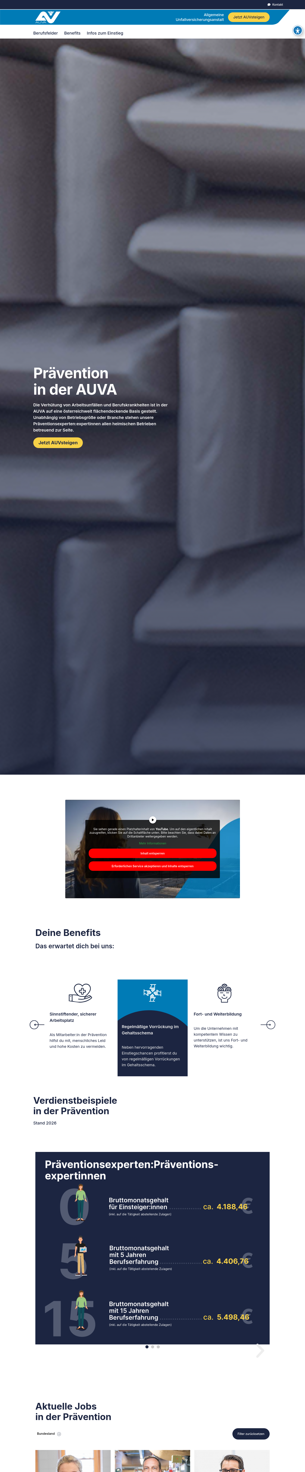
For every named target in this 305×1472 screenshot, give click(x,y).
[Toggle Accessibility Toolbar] (298, 30)
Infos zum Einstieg (106, 33)
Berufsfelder (46, 33)
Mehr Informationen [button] (152, 843)
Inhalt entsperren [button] (152, 853)
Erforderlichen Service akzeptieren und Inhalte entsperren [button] (152, 866)
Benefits (73, 33)
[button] (37, 1024)
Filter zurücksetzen (251, 1434)
